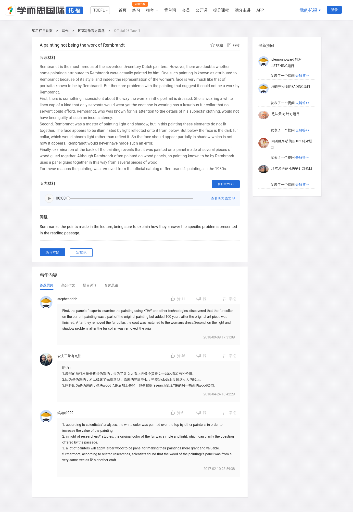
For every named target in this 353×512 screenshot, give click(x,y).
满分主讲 (243, 10)
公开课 (201, 10)
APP (260, 10)
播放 (49, 198)
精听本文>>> (226, 184)
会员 (186, 10)
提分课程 (221, 10)
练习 (136, 10)
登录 (334, 10)
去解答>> (302, 76)
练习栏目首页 (42, 31)
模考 (150, 10)
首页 (122, 10)
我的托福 (308, 10)
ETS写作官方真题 (91, 31)
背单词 (170, 10)
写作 (65, 31)
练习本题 (52, 252)
